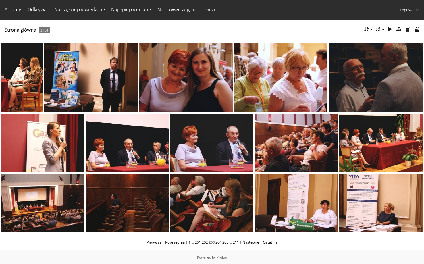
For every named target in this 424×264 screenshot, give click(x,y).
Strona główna (20, 29)
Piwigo (222, 257)
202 (205, 242)
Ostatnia (270, 242)
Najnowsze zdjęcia (176, 9)
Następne (250, 242)
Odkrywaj (38, 9)
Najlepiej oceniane (131, 9)
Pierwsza (154, 242)
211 (236, 242)
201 (198, 242)
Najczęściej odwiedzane (79, 9)
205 (225, 242)
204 (218, 242)
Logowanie (409, 9)
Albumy (13, 9)
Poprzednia (175, 242)
